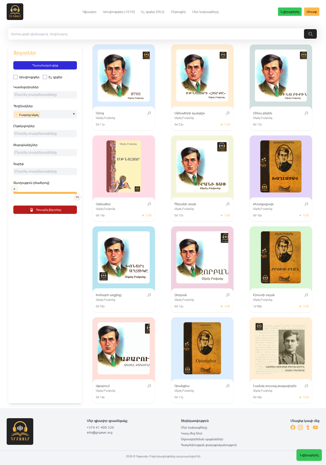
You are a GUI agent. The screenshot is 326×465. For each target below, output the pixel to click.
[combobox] (45, 94)
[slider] (15, 188)
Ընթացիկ (178, 12)
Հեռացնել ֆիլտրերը (45, 209)
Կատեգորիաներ (26, 87)
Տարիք (18, 164)
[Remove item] (16, 114)
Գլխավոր (89, 12)
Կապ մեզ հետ (191, 433)
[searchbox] (46, 95)
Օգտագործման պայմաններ (202, 439)
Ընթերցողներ (24, 126)
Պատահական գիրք (45, 65)
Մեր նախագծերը (205, 12)
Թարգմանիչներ (25, 145)
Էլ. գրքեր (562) (152, 12)
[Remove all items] (74, 113)
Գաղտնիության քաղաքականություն (209, 445)
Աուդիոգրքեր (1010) (119, 12)
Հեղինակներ (23, 106)
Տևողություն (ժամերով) (31, 183)
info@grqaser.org (99, 432)
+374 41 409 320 (100, 427)
